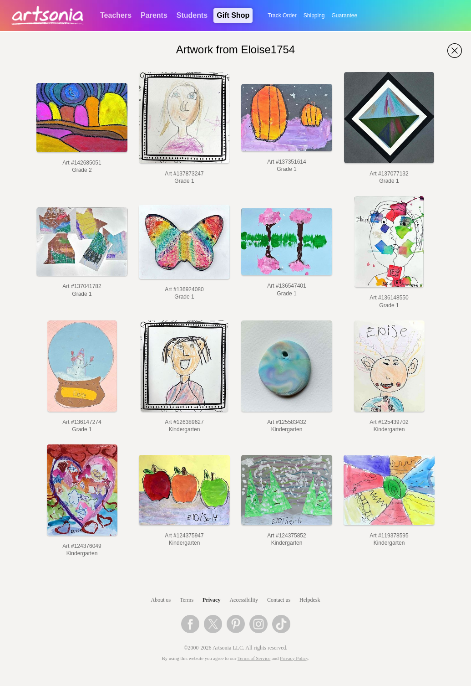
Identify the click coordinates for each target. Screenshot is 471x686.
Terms (186, 600)
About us (161, 600)
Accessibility (243, 600)
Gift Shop (233, 15)
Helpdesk (309, 600)
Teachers (116, 15)
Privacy (211, 600)
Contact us (278, 600)
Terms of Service (254, 658)
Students (192, 15)
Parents (154, 15)
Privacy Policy (294, 658)
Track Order (282, 15)
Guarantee (345, 15)
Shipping (314, 15)
